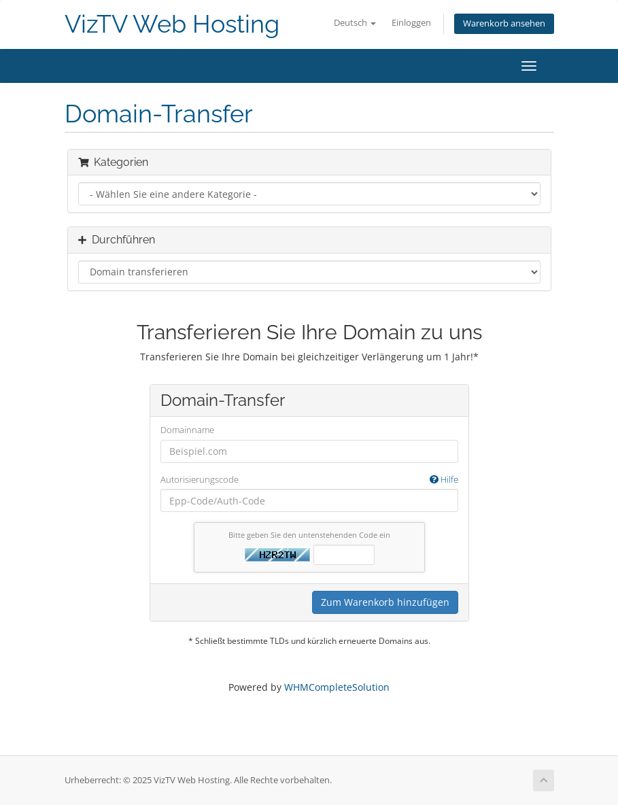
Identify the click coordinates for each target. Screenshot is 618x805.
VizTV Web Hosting (172, 24)
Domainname (187, 430)
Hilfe (444, 479)
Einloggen (411, 23)
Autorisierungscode (309, 479)
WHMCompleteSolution (337, 687)
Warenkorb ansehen (504, 23)
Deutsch (355, 23)
